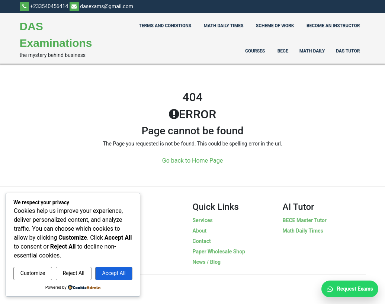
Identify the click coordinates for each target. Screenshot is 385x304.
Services (203, 220)
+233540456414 (44, 6)
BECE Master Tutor (305, 220)
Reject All (73, 273)
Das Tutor (348, 51)
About (200, 231)
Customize (32, 273)
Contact (202, 241)
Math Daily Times (303, 231)
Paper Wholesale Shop (219, 252)
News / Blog (207, 262)
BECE (282, 51)
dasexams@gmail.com (101, 6)
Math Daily (312, 51)
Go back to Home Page (192, 160)
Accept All (113, 273)
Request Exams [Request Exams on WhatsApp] (350, 289)
